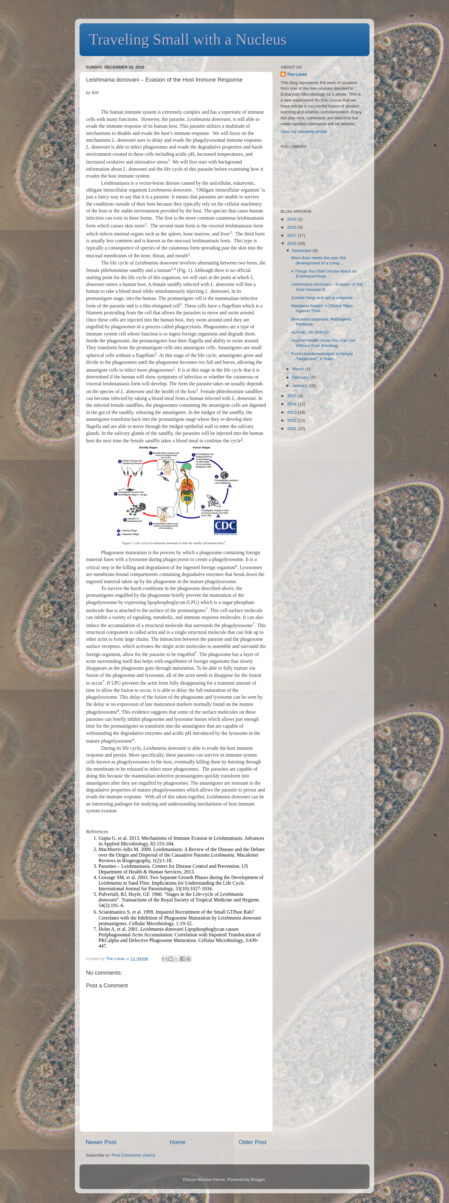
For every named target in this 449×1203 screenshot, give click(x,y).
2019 (292, 219)
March (298, 369)
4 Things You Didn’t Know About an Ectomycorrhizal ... (324, 273)
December (302, 250)
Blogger (258, 1179)
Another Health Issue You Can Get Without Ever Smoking (323, 343)
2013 (292, 412)
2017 (292, 235)
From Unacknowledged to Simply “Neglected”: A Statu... (322, 356)
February (301, 377)
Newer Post (101, 1142)
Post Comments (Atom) (133, 1155)
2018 (292, 227)
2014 (292, 404)
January (300, 385)
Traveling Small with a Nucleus (188, 39)
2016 (292, 243)
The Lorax (116, 958)
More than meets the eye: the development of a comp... (318, 260)
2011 (292, 428)
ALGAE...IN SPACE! (310, 332)
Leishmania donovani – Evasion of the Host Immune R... (326, 287)
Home (177, 1142)
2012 (292, 420)
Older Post (253, 1142)
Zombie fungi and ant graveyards (322, 297)
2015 (292, 395)
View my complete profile (304, 131)
